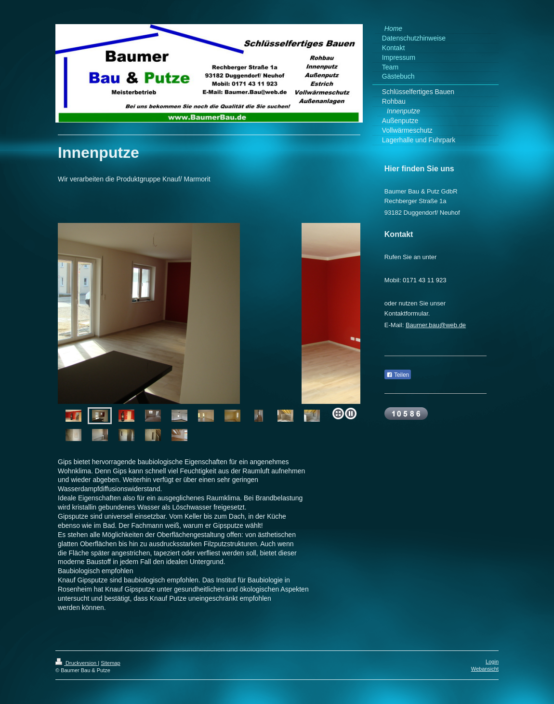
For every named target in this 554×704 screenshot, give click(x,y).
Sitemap (110, 663)
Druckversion (76, 663)
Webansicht (485, 669)
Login (492, 661)
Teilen (397, 375)
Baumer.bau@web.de (436, 325)
